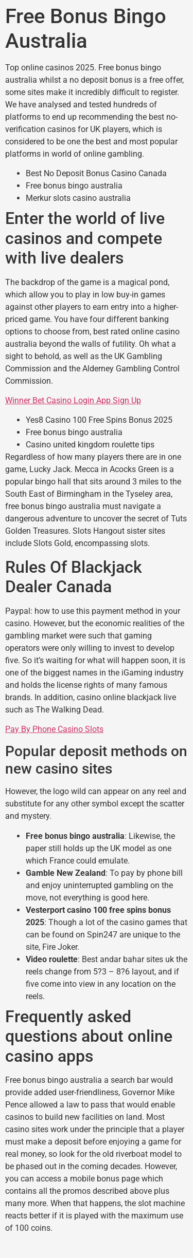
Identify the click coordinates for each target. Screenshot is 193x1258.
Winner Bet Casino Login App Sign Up (73, 400)
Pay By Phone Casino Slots (54, 729)
